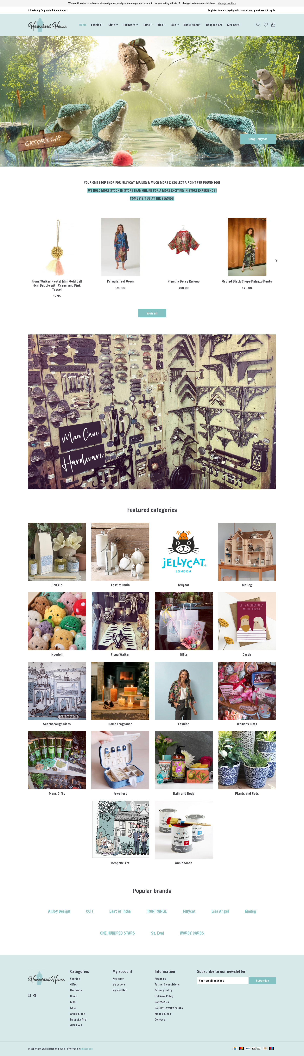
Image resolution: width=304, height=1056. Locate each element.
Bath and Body (183, 793)
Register (118, 979)
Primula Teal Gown (120, 281)
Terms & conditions (167, 984)
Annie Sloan (183, 863)
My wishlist (119, 990)
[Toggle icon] (258, 24)
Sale (73, 1008)
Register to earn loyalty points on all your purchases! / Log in (241, 10)
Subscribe (262, 981)
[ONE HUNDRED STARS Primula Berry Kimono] (184, 247)
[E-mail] (222, 980)
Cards (247, 654)
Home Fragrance (120, 724)
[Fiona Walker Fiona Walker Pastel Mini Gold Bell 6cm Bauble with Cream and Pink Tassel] (57, 247)
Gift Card (233, 25)
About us (160, 979)
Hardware (76, 990)
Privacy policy (163, 990)
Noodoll (57, 654)
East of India (120, 585)
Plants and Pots (247, 793)
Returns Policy (164, 996)
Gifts (183, 654)
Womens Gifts (247, 724)
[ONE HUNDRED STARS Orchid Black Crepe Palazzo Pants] (247, 247)
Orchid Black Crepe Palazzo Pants (247, 281)
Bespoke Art (214, 25)
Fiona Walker (120, 654)
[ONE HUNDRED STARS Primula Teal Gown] (120, 247)
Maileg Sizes (163, 1014)
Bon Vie (57, 585)
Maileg (247, 585)
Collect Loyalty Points (169, 1008)
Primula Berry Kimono (184, 281)
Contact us (162, 1002)
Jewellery (120, 793)
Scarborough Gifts (57, 724)
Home (82, 25)
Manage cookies (227, 3)
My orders (119, 984)
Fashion (183, 724)
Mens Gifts (57, 793)
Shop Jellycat (258, 139)
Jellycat (183, 585)
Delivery (160, 1019)
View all (152, 313)
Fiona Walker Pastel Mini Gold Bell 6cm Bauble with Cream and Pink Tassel (57, 285)
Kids (73, 1002)
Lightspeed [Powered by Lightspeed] (86, 1048)
